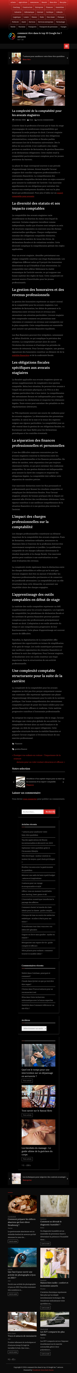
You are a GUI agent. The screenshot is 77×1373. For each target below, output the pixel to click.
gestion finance (21, 749)
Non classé (51, 17)
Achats (13, 2)
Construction (27, 7)
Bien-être (53, 2)
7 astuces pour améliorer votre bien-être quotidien (43, 56)
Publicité (15, 22)
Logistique (17, 17)
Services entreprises (45, 22)
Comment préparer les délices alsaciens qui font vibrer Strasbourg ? (21, 1222)
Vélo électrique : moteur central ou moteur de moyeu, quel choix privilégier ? (38, 859)
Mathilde (25, 1005)
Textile (12, 27)
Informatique (29, 12)
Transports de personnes (48, 27)
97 (13, 1359)
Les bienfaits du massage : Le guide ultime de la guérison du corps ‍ (37, 1151)
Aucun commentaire (45, 119)
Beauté (44, 2)
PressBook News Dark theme (43, 1370)
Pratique (61, 17)
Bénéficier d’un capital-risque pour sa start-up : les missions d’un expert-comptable (45, 780)
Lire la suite (13, 1241)
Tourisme (21, 27)
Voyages (63, 27)
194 (28, 1165)
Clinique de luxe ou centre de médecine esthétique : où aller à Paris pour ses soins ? (38, 918)
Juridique (49, 12)
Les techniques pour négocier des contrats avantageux (45, 1177)
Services (32, 22)
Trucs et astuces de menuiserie (22, 1336)
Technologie (60, 22)
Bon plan (63, 2)
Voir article (27, 1081)
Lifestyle (59, 12)
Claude (25, 981)
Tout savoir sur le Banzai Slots (37, 1110)
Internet (40, 12)
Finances (49, 7)
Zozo (31, 119)
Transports (32, 27)
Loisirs (26, 17)
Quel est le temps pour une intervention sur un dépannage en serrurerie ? (37, 1073)
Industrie (17, 12)
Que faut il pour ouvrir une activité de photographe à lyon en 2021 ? (22, 1275)
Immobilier (60, 7)
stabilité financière (20, 355)
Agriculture (23, 2)
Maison (34, 17)
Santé (24, 22)
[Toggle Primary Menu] (66, 46)
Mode (42, 17)
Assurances (34, 2)
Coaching (16, 7)
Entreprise (39, 7)
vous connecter (30, 799)
